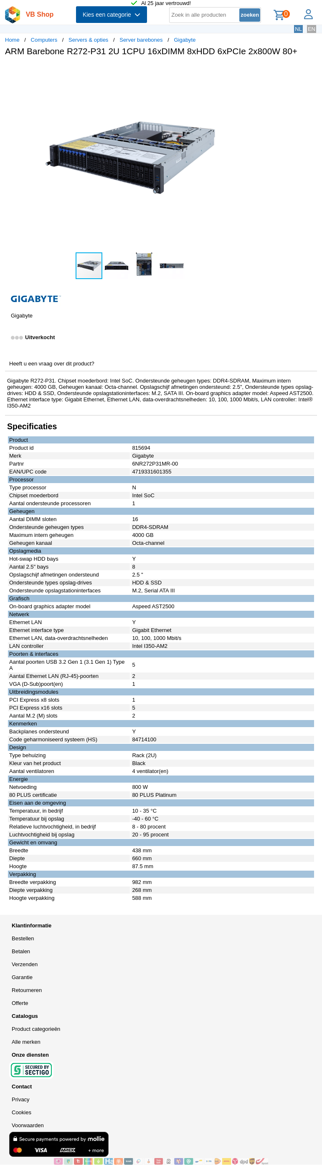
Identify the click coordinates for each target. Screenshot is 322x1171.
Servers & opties (88, 40)
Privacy (21, 1099)
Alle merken (26, 1042)
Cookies (21, 1112)
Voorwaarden (28, 1125)
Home (12, 40)
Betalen (21, 951)
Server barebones (140, 40)
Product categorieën (36, 1029)
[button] (248, 71)
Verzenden (25, 964)
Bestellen (23, 938)
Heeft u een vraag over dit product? (51, 363)
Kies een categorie (111, 14)
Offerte (20, 1003)
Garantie (22, 977)
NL (298, 29)
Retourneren (27, 990)
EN (311, 29)
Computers (44, 40)
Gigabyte (184, 40)
